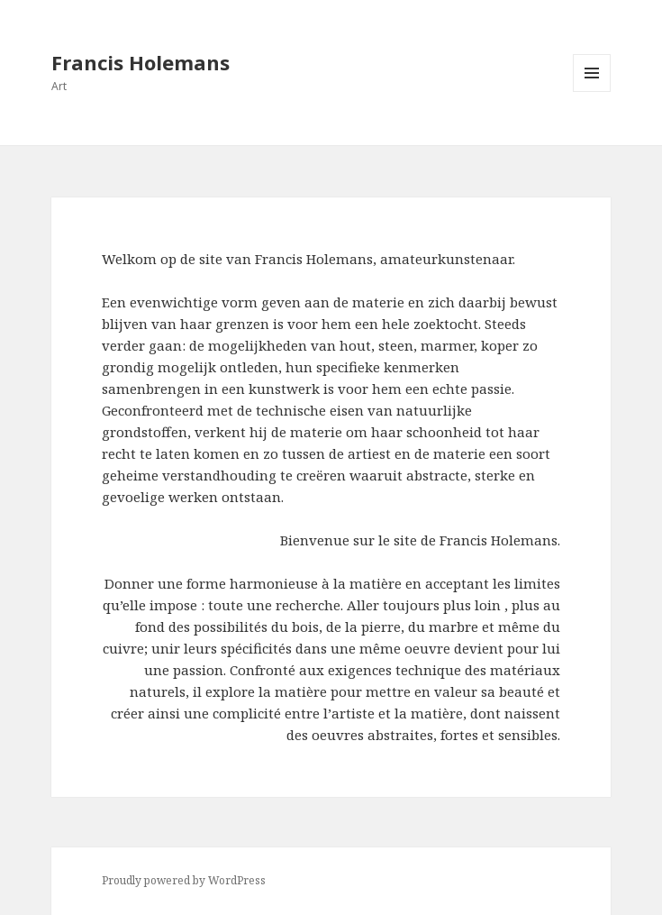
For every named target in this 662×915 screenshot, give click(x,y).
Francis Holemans (140, 62)
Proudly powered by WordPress (184, 880)
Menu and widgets (592, 91)
